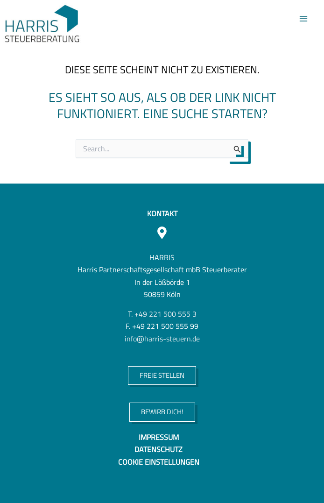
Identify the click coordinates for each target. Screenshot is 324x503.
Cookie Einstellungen (158, 462)
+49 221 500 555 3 (165, 313)
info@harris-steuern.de (162, 338)
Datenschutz (158, 449)
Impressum (159, 437)
